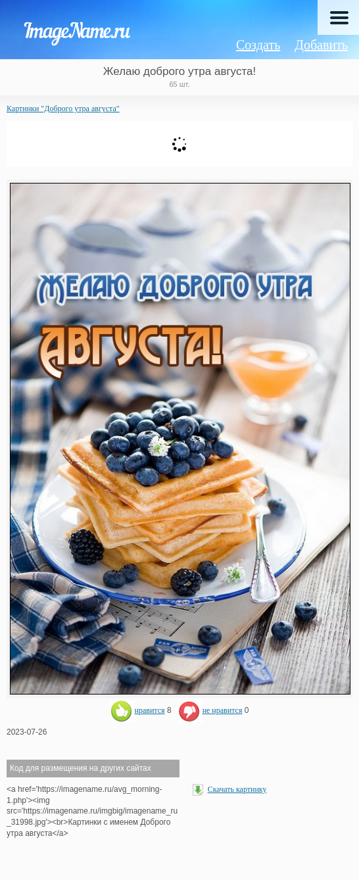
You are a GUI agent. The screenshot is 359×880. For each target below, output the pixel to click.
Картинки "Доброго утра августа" (63, 108)
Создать (258, 44)
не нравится (210, 710)
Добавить (321, 44)
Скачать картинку (237, 789)
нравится (137, 710)
